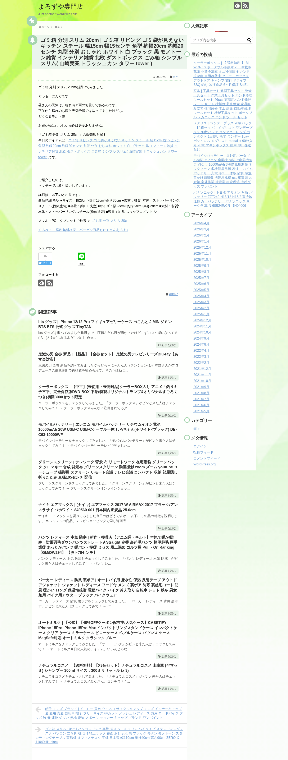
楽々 (175, 76)
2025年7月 (201, 278)
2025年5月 (201, 290)
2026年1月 (201, 241)
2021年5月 (201, 411)
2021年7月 (201, 399)
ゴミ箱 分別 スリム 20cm (110, 220)
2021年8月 (201, 393)
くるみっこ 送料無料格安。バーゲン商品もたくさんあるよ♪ (83, 230)
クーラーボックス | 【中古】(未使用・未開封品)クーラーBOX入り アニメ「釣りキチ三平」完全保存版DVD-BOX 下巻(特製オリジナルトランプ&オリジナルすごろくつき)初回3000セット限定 (107, 392)
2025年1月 (201, 314)
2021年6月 (201, 405)
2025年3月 (201, 302)
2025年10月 (202, 259)
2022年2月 (201, 362)
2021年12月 (202, 368)
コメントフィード (206, 458)
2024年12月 (202, 320)
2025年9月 (201, 265)
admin (173, 294)
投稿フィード (203, 452)
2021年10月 (202, 381)
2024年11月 (202, 326)
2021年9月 (201, 387)
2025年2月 (201, 308)
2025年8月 (201, 271)
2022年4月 (201, 350)
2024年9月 (201, 338)
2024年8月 (201, 344)
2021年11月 (202, 375)
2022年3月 (201, 356)
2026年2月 (201, 235)
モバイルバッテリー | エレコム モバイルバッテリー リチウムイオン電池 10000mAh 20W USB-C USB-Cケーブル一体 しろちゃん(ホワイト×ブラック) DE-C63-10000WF (107, 429)
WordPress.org (204, 464)
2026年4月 (201, 223)
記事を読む (169, 345)
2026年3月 (201, 229)
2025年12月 (202, 247)
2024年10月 (202, 332)
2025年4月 (201, 296)
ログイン (200, 446)
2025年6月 (201, 284)
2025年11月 (202, 253)
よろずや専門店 (60, 6)
